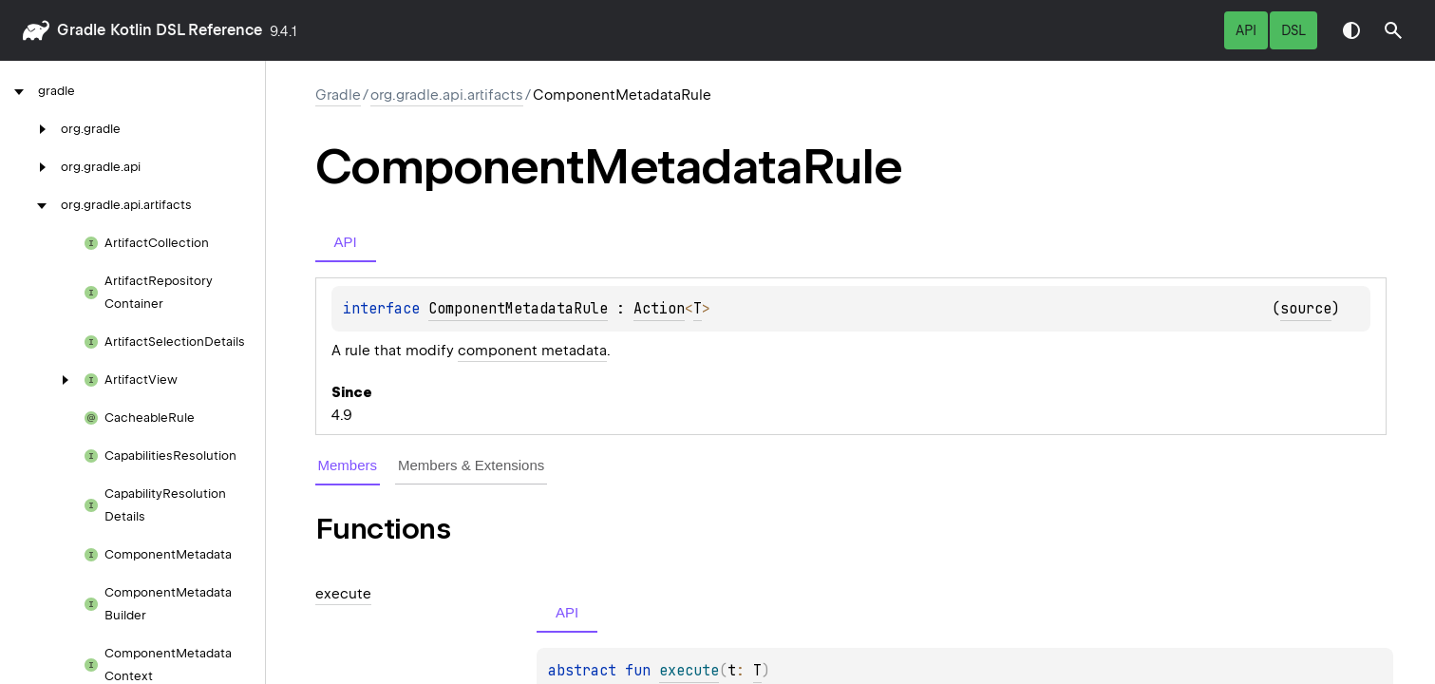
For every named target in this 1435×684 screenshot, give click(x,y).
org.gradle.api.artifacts (446, 95)
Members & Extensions (471, 465)
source (1305, 308)
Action (659, 308)
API (1246, 30)
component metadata (532, 350)
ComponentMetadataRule (518, 308)
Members (348, 465)
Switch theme (1351, 30)
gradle (81, 30)
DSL (1293, 30)
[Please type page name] (1393, 30)
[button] (1393, 30)
